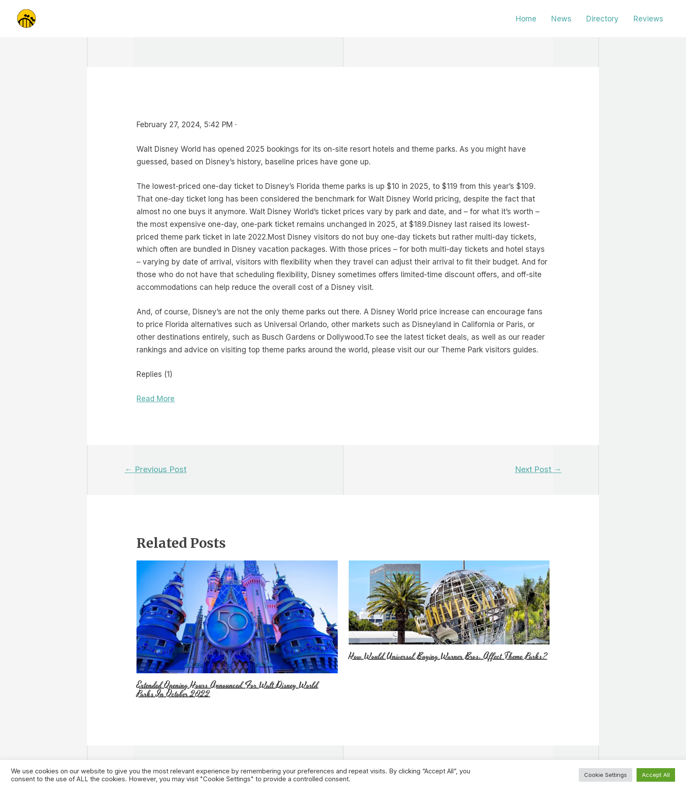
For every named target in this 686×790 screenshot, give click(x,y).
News (561, 18)
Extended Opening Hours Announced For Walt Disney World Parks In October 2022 (227, 689)
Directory (602, 18)
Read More (155, 398)
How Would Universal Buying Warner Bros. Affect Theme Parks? (448, 656)
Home (526, 18)
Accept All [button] (656, 774)
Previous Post (155, 469)
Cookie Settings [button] (605, 774)
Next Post (538, 469)
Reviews (648, 18)
